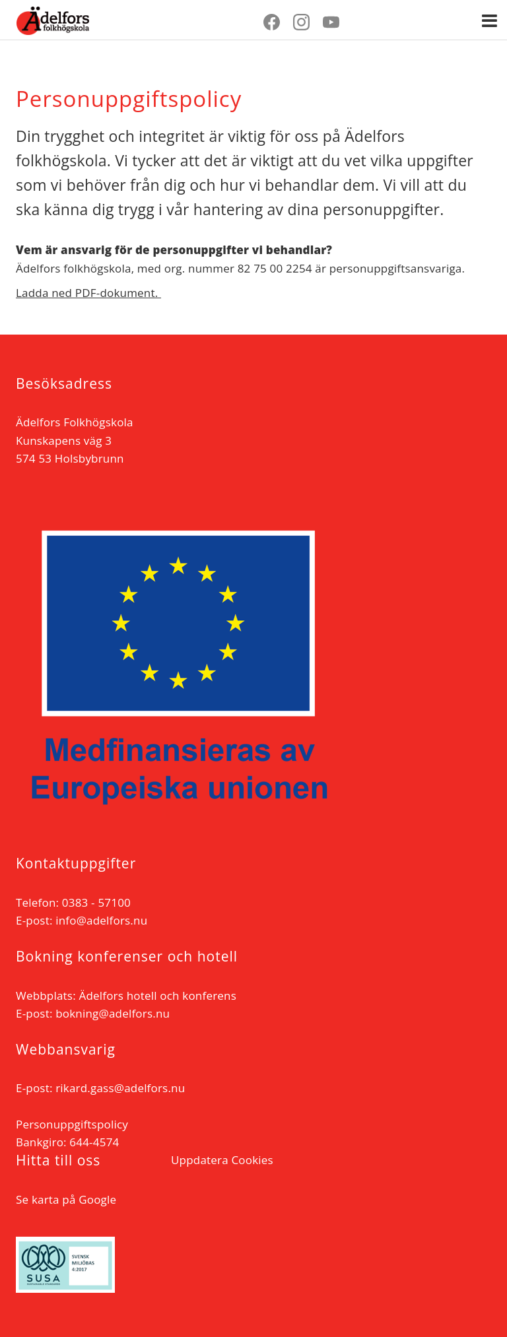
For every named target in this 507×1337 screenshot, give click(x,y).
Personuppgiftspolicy (72, 1124)
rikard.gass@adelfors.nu (120, 1087)
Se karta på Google (66, 1199)
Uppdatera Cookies (222, 1159)
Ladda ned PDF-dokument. (88, 292)
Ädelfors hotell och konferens (157, 995)
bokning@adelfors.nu (112, 1013)
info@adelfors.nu (101, 920)
